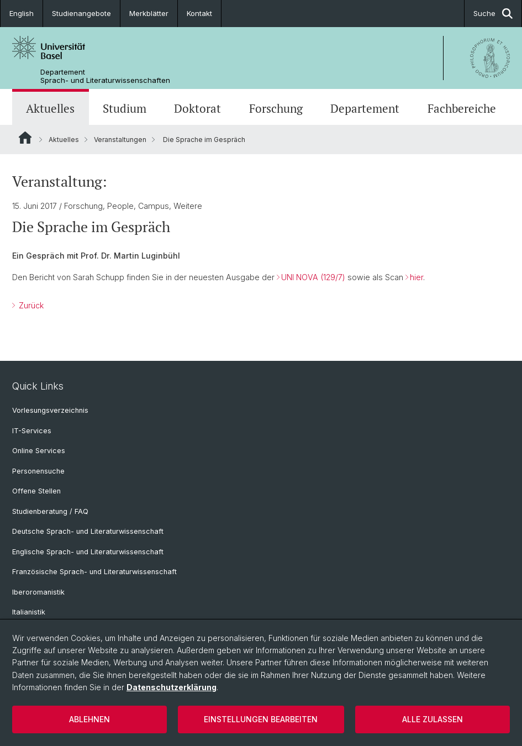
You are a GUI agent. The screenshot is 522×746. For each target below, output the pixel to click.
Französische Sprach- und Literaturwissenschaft (94, 572)
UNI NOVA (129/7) (313, 277)
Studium (124, 108)
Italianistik (28, 612)
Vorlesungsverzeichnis (50, 410)
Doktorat (197, 108)
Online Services (38, 450)
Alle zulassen (432, 719)
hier (416, 277)
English (21, 13)
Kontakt (199, 13)
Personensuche (38, 471)
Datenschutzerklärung (171, 687)
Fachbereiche (462, 108)
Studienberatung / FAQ (50, 511)
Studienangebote (81, 13)
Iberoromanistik (38, 592)
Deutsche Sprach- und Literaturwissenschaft (88, 531)
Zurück (30, 305)
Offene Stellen (36, 491)
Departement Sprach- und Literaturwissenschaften (105, 76)
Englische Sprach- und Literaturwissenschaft (88, 552)
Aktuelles (50, 108)
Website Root (25, 138)
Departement (364, 108)
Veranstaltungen (120, 139)
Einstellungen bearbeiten (261, 719)
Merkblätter (148, 13)
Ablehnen (89, 719)
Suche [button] (493, 13)
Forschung (276, 108)
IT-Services (31, 431)
